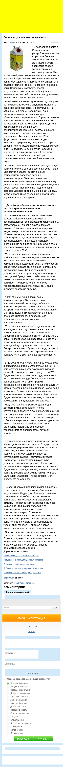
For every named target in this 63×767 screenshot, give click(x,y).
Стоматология (17, 720)
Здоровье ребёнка (19, 696)
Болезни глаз (16, 730)
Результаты (43, 738)
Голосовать (23, 738)
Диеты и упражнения (20, 693)
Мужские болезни (18, 703)
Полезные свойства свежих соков (19, 564)
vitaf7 (12, 42)
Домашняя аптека (18, 706)
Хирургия (14, 716)
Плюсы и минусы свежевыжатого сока (21, 556)
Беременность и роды (20, 723)
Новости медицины (19, 683)
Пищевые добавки (19, 686)
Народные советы (18, 710)
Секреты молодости (19, 713)
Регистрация (31, 627)
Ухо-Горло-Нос (17, 726)
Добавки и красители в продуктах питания (23, 568)
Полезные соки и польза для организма (22, 573)
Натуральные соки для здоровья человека (23, 560)
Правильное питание (24, 583)
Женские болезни (18, 700)
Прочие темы (16, 733)
